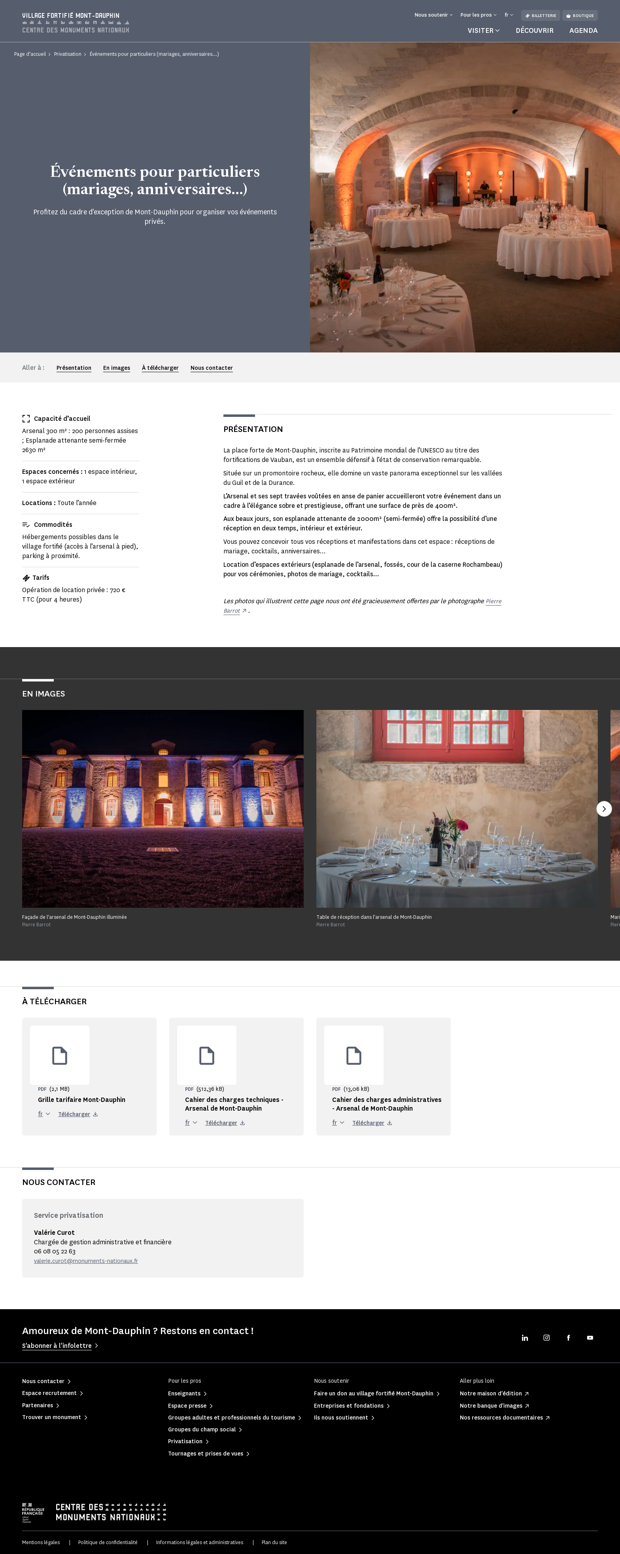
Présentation (74, 368)
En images (116, 368)
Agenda (583, 30)
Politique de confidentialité (108, 1542)
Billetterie (540, 16)
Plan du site (274, 1542)
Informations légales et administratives (199, 1542)
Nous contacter (212, 368)
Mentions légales (41, 1542)
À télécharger (160, 368)
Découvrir (535, 30)
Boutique (580, 16)
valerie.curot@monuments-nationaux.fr (92, 1261)
